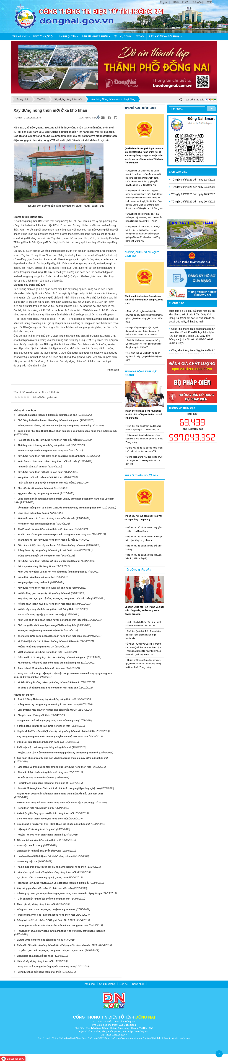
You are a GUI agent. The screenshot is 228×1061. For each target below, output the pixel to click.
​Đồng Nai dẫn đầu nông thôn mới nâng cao (40, 742)
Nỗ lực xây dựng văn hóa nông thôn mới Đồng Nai (45, 609)
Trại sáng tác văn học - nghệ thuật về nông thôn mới (46, 914)
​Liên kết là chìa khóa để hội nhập (35, 955)
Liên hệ (124, 983)
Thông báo (176, 303)
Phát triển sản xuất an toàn (32, 466)
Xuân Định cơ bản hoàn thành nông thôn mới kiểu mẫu (47, 461)
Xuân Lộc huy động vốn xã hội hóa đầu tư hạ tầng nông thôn (51, 571)
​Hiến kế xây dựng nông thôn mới (35, 961)
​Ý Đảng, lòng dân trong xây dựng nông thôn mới (43, 726)
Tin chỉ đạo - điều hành (140, 108)
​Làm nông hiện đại (27, 861)
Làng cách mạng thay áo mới (33, 513)
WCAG (140, 36)
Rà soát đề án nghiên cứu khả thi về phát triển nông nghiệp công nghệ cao (59, 788)
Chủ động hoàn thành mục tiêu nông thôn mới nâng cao (48, 420)
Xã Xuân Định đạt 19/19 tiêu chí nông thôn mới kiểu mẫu (48, 641)
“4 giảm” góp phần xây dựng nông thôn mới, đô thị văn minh (51, 950)
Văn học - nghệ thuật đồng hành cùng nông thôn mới (47, 872)
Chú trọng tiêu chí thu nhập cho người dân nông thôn (47, 625)
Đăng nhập (138, 983)
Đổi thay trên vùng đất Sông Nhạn (36, 566)
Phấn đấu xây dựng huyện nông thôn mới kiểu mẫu (46, 482)
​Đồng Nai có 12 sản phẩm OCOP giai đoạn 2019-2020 (46, 920)
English (164, 2)
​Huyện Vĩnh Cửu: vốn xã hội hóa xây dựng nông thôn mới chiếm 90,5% (56, 731)
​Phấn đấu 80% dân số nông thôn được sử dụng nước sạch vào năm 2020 (57, 945)
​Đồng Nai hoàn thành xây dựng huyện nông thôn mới (46, 909)
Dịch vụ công (122, 36)
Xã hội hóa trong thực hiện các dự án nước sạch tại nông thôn (52, 866)
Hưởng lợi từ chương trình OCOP (36, 646)
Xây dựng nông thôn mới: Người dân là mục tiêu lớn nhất (49, 561)
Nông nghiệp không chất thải (33, 582)
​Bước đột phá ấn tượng (30, 845)
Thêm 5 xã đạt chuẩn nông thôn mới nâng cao (43, 772)
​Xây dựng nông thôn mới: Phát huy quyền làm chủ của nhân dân (52, 736)
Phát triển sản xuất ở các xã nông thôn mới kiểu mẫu (46, 518)
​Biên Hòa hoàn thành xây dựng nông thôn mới (42, 818)
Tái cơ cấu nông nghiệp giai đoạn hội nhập (41, 614)
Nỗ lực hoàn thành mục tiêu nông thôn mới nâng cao (47, 603)
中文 (209, 2)
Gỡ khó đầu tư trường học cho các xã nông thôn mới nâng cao (52, 657)
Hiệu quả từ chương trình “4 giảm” (37, 829)
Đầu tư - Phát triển (95, 36)
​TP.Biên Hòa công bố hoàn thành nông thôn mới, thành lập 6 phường (55, 802)
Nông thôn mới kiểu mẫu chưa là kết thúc (40, 477)
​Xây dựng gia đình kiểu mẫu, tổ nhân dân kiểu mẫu (45, 888)
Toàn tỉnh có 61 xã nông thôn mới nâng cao (41, 668)
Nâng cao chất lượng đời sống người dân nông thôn (46, 966)
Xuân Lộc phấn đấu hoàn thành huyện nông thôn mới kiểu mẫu (52, 620)
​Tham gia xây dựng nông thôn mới (36, 904)
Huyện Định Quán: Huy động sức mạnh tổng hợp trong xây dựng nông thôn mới (61, 931)
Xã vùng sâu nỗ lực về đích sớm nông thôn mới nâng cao (49, 662)
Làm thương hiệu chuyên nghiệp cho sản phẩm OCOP (47, 709)
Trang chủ (19, 36)
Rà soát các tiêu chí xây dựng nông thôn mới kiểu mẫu (48, 440)
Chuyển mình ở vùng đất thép (34, 715)
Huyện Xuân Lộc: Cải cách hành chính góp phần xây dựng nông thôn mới (58, 752)
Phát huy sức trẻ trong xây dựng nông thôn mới (44, 445)
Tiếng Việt (198, 2)
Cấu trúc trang (107, 983)
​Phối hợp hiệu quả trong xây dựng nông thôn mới (44, 747)
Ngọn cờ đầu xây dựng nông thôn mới (38, 493)
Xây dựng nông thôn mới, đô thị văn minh (40, 472)
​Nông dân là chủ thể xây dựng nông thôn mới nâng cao (47, 720)
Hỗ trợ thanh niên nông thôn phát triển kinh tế (43, 783)
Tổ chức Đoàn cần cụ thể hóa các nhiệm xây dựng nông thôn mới (54, 425)
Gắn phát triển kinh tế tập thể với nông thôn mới (44, 898)
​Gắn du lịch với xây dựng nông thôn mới (39, 840)
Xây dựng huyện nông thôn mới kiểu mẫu (40, 630)
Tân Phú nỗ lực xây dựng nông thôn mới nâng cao (45, 529)
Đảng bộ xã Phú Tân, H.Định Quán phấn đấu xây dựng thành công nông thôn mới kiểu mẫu (67, 431)
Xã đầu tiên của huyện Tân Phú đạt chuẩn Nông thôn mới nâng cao (54, 534)
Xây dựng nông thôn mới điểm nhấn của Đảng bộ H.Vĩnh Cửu (51, 456)
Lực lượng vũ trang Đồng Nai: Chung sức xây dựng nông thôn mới (54, 767)
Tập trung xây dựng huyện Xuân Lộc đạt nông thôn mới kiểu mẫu (53, 883)
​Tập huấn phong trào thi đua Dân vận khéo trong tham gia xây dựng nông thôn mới (62, 758)
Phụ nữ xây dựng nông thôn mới (35, 488)
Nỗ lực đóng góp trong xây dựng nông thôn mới (44, 593)
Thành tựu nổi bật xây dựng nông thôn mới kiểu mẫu (47, 539)
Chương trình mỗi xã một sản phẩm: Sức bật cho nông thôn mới (53, 925)
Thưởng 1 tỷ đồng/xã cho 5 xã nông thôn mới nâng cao (48, 687)
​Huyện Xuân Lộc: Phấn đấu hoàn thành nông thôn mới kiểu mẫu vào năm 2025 (60, 793)
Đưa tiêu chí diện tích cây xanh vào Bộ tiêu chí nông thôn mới (52, 545)
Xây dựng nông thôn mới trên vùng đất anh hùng (44, 587)
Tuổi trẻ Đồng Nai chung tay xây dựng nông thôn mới (47, 699)
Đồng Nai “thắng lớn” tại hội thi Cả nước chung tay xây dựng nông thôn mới (59, 507)
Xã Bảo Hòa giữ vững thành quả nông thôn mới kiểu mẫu (49, 682)
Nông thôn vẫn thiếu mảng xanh (35, 577)
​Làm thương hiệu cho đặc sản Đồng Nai (39, 939)
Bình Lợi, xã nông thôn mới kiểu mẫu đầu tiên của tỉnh (47, 415)
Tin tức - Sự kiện (43, 36)
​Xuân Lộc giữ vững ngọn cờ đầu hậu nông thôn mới (45, 813)
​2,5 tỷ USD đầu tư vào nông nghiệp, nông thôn (42, 877)
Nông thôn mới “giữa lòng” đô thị (36, 808)
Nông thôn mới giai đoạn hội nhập (36, 523)
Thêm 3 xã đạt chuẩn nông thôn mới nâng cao (43, 450)
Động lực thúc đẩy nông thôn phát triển (39, 972)
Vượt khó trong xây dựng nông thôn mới (40, 652)
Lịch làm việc (178, 171)
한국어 (185, 2)
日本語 (175, 2)
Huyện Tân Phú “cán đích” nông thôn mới (41, 834)
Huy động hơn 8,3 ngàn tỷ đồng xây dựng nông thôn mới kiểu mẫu (54, 598)
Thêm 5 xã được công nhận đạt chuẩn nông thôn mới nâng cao (52, 636)
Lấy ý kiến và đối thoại (164, 36)
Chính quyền (67, 36)
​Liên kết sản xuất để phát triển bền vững (39, 850)
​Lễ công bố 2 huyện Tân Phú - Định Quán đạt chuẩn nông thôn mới (53, 824)
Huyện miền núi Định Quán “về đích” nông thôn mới (46, 856)
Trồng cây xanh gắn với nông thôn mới (39, 555)
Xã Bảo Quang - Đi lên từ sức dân (36, 777)
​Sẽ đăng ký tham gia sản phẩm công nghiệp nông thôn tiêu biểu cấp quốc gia (59, 893)
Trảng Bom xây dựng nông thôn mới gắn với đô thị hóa (48, 550)
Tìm (211, 108)
